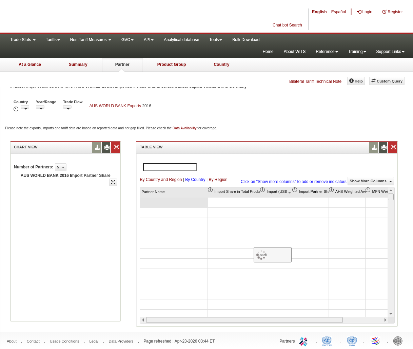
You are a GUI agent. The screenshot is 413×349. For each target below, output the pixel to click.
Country (221, 64)
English (319, 12)
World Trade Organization (375, 340)
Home (268, 51)
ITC (304, 340)
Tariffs (53, 39)
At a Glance (30, 64)
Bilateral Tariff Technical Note (315, 81)
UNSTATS (352, 340)
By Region (218, 179)
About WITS (295, 51)
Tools (215, 39)
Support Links (390, 51)
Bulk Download (245, 39)
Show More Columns (371, 181)
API (149, 39)
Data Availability (185, 128)
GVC (127, 39)
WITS (68, 17)
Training (357, 51)
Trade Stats (23, 39)
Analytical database (181, 39)
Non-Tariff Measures (90, 39)
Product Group (171, 64)
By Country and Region (161, 179)
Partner (122, 64)
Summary (78, 64)
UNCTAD (328, 340)
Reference (327, 51)
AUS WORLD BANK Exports (115, 106)
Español (338, 12)
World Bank (399, 340)
